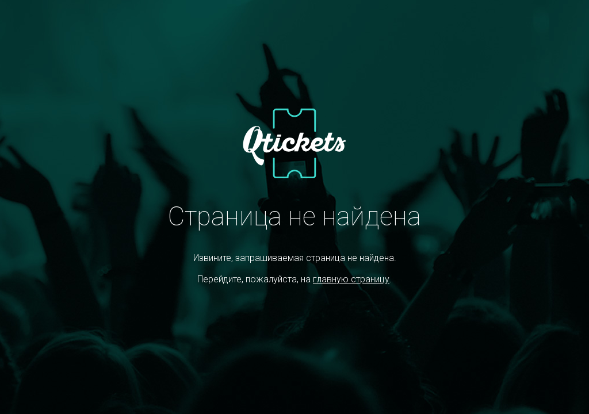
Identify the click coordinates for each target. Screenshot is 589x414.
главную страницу (351, 279)
